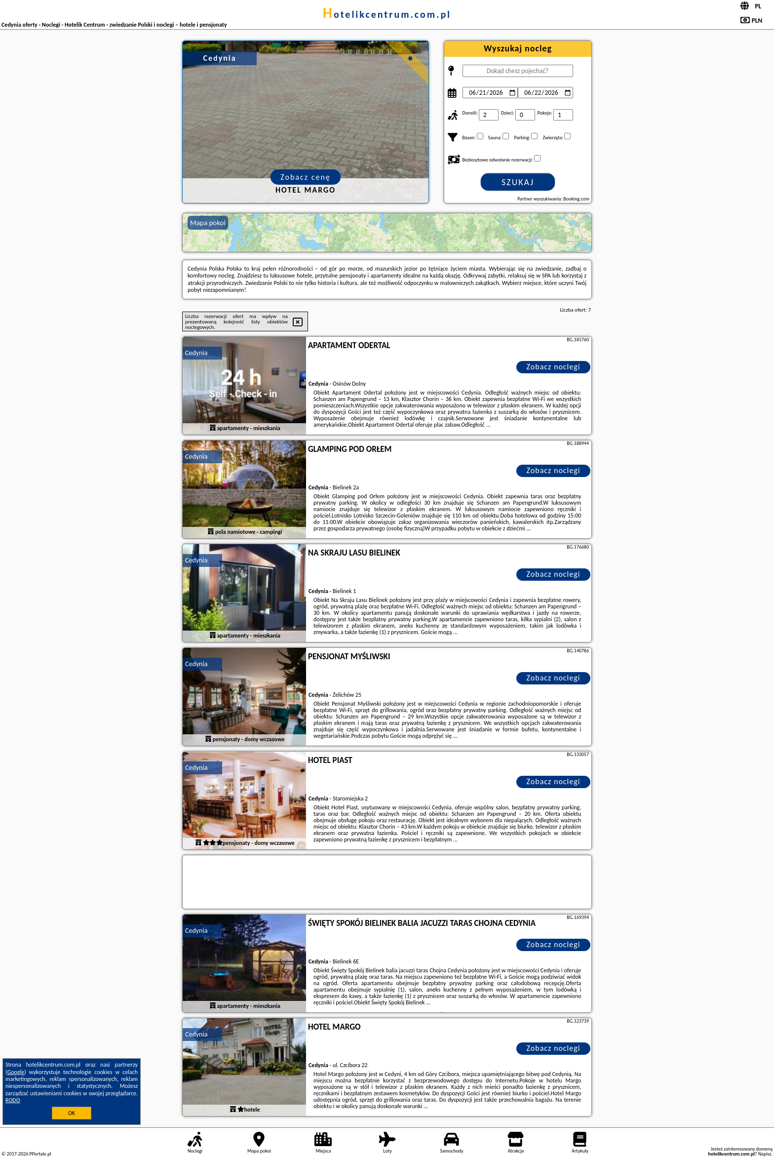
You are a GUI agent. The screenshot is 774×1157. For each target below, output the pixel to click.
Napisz (765, 1154)
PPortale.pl (40, 1154)
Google (16, 1072)
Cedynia (196, 353)
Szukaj (518, 182)
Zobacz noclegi (553, 366)
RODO (12, 1100)
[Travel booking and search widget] (387, 882)
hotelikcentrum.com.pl (387, 14)
